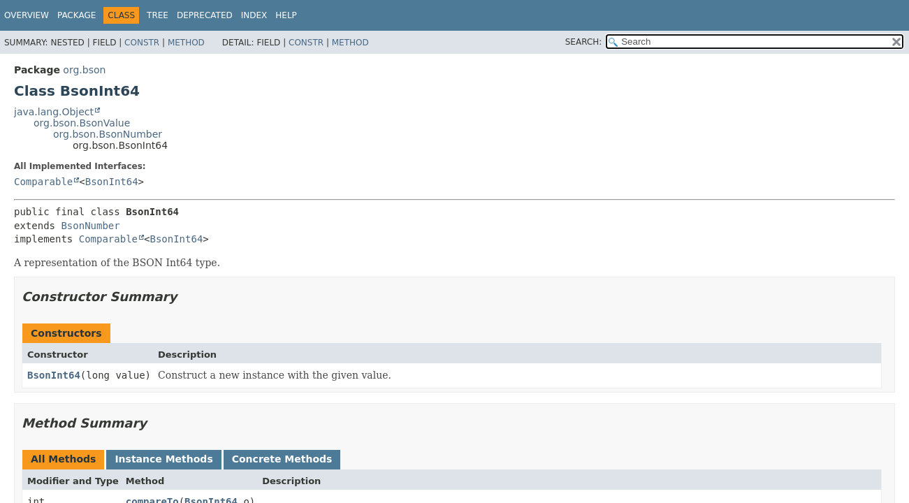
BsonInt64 (111, 181)
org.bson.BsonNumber (107, 134)
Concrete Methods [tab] (282, 459)
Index (254, 15)
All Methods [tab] (63, 459)
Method (186, 43)
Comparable (43, 181)
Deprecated (205, 15)
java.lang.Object (54, 111)
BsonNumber (90, 225)
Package (76, 15)
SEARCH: (583, 42)
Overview (26, 15)
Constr (141, 43)
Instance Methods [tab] (163, 459)
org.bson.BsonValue (82, 123)
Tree (157, 15)
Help (286, 15)
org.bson (84, 69)
